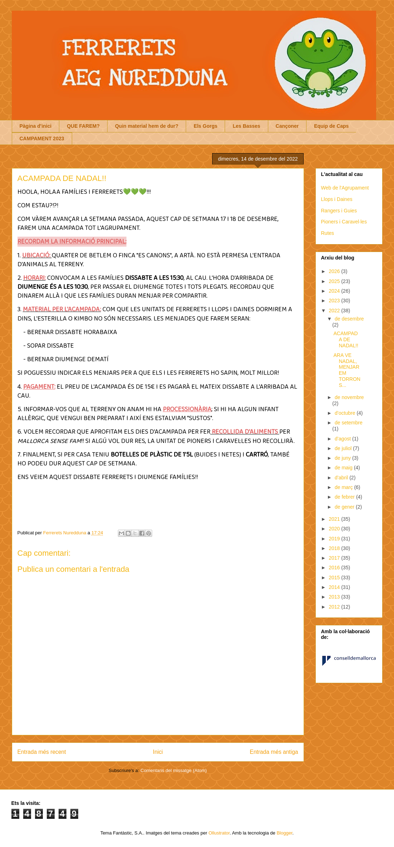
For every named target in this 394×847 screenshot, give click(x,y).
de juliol (344, 448)
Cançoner (287, 126)
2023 (335, 300)
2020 (335, 528)
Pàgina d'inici (36, 126)
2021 (335, 519)
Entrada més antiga (274, 752)
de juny (343, 458)
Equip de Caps (331, 126)
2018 (335, 548)
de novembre (349, 397)
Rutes (327, 233)
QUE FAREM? (83, 126)
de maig (344, 467)
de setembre (349, 422)
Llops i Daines (337, 199)
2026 (335, 271)
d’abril (342, 477)
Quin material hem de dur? (146, 126)
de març (344, 487)
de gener (345, 507)
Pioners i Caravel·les (344, 222)
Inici (158, 752)
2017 (335, 558)
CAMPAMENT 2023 (42, 138)
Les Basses (246, 126)
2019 (335, 538)
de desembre (349, 319)
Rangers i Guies (339, 210)
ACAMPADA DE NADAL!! (345, 339)
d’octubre (345, 413)
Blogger (284, 833)
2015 (335, 577)
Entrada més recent (42, 752)
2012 (335, 607)
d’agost (343, 439)
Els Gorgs (205, 126)
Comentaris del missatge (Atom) (173, 770)
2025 (335, 281)
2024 (335, 291)
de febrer (345, 497)
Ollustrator (219, 833)
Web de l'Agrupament (345, 188)
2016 (335, 567)
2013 (335, 597)
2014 (335, 587)
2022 (335, 310)
